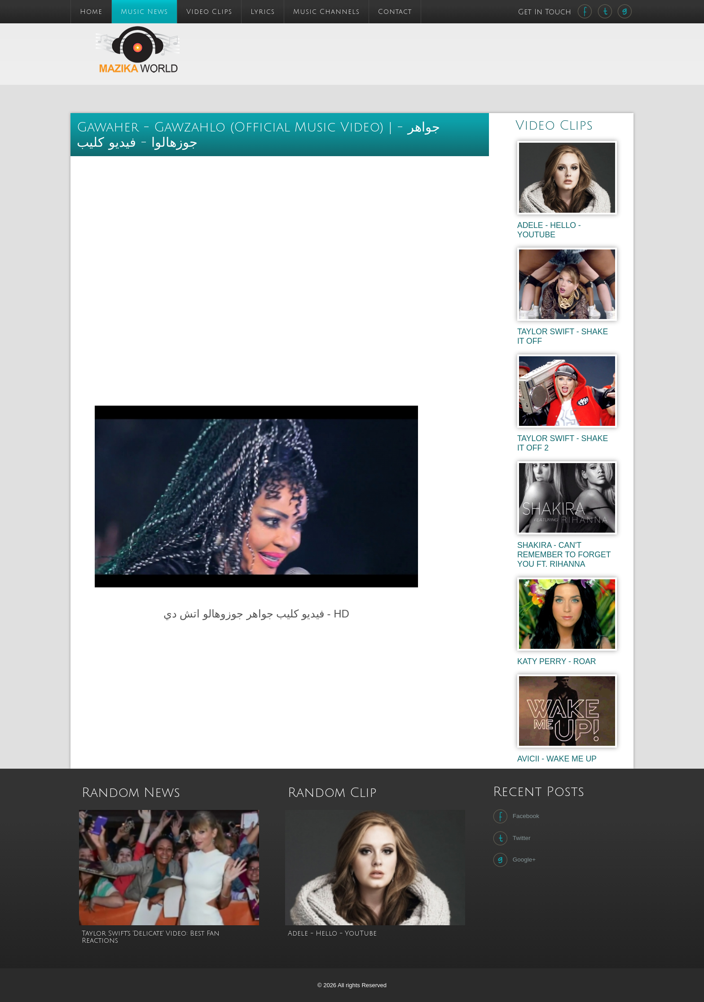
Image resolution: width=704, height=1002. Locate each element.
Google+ (513, 860)
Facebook (515, 816)
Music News (144, 11)
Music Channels (326, 11)
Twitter (511, 838)
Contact (395, 11)
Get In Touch (546, 12)
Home (91, 11)
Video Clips (209, 11)
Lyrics (263, 11)
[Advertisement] (402, 43)
